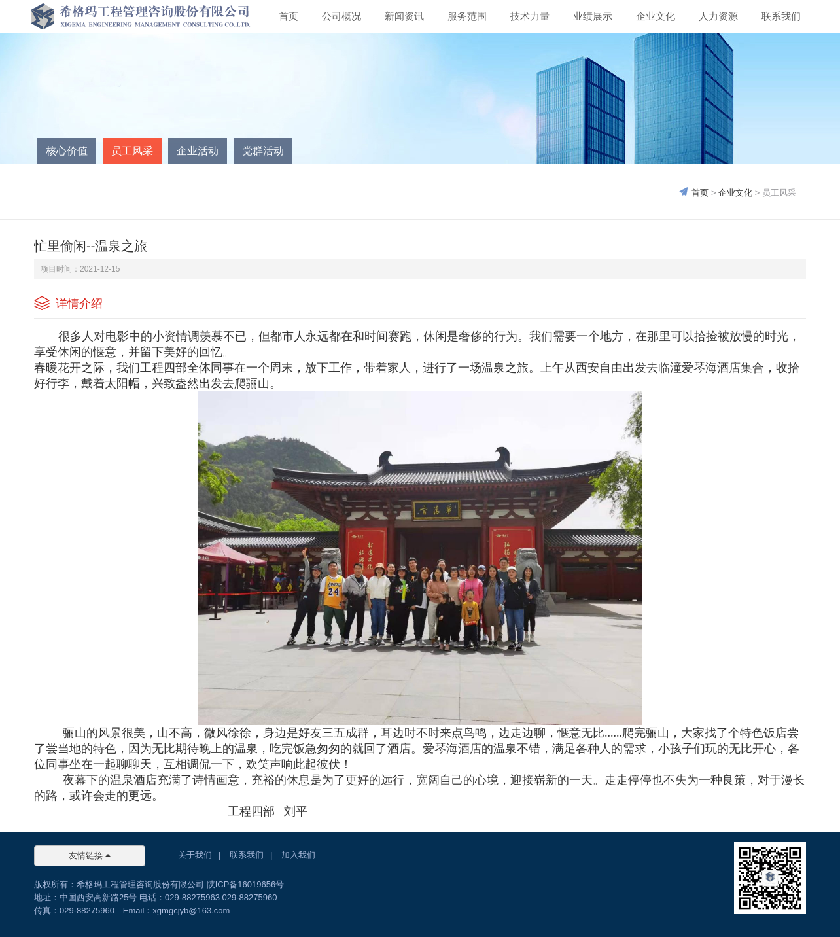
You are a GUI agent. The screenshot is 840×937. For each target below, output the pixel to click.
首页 (288, 16)
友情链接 (90, 855)
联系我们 (781, 16)
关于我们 (195, 855)
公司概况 (341, 16)
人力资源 (718, 16)
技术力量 (530, 16)
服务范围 (467, 16)
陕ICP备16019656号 (246, 884)
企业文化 (655, 16)
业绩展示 (592, 16)
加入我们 (298, 855)
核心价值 (67, 150)
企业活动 (198, 150)
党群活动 (263, 150)
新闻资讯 (404, 16)
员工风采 (132, 150)
